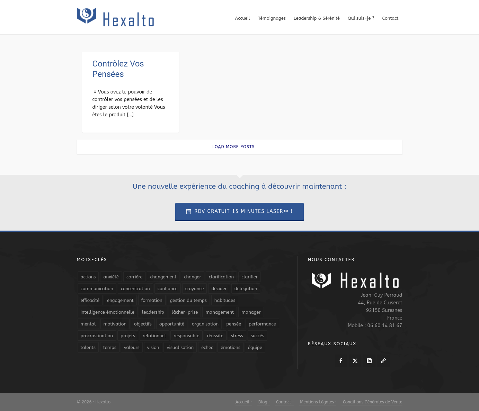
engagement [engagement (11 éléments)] (120, 300)
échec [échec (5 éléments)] (207, 347)
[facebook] (341, 361)
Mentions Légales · (318, 402)
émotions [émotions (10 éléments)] (230, 347)
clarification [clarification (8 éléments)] (221, 276)
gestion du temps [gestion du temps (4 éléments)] (188, 300)
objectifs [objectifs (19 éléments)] (143, 324)
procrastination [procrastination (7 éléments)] (97, 335)
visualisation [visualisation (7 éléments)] (180, 347)
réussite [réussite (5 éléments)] (215, 335)
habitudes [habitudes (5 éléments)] (224, 300)
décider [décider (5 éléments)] (219, 288)
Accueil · (244, 402)
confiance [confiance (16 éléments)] (168, 288)
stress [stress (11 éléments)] (237, 335)
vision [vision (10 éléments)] (153, 347)
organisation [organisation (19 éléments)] (205, 324)
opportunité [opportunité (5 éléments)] (171, 324)
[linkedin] (369, 361)
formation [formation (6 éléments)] (151, 300)
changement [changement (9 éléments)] (163, 276)
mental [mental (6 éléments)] (88, 324)
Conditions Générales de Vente (371, 402)
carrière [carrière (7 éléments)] (134, 276)
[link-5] (383, 361)
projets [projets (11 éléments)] (128, 335)
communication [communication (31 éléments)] (97, 288)
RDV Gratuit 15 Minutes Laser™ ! (239, 211)
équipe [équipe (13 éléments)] (255, 347)
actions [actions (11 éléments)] (88, 276)
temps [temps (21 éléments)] (109, 347)
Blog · (263, 402)
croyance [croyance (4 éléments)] (194, 288)
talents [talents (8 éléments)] (88, 347)
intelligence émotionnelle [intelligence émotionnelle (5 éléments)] (107, 312)
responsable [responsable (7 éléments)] (186, 335)
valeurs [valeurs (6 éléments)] (132, 347)
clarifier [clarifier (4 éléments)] (249, 276)
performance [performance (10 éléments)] (262, 324)
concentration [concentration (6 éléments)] (135, 288)
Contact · (284, 402)
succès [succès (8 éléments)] (257, 335)
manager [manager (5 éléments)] (250, 312)
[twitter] (355, 361)
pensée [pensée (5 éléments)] (233, 324)
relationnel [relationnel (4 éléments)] (154, 335)
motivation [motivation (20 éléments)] (115, 324)
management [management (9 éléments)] (219, 312)
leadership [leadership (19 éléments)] (153, 312)
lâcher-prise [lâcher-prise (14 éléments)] (185, 312)
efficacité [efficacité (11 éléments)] (90, 300)
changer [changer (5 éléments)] (192, 276)
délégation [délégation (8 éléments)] (245, 288)
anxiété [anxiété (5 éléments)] (110, 276)
